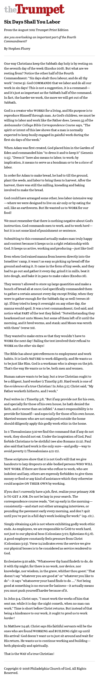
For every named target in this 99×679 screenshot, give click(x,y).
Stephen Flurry (19, 48)
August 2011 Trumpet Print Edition (43, 29)
